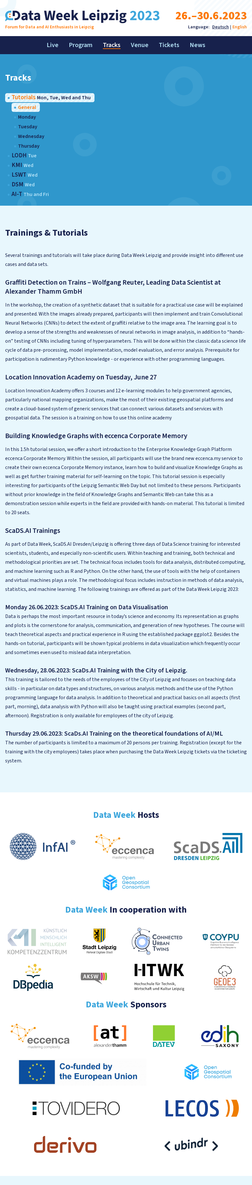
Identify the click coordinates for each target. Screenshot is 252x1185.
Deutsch (220, 27)
